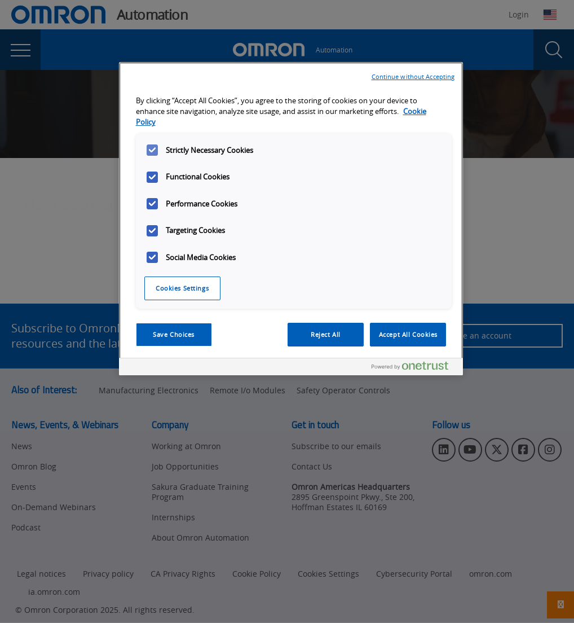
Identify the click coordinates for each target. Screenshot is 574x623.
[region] (291, 218)
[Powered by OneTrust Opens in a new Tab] (414, 368)
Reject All (326, 334)
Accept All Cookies (408, 334)
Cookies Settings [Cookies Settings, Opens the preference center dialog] (182, 288)
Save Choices (174, 334)
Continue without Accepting (413, 76)
